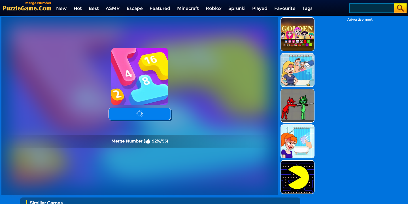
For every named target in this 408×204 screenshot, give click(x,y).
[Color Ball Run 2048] (42, 197)
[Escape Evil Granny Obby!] (159, 197)
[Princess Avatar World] (120, 197)
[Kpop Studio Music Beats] (297, 3)
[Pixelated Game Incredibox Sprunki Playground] (297, 74)
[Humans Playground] (275, 197)
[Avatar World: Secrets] (81, 197)
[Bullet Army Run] (197, 197)
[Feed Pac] (297, 146)
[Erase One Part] (297, 110)
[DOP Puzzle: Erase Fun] (297, 39)
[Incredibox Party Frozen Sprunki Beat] (236, 197)
